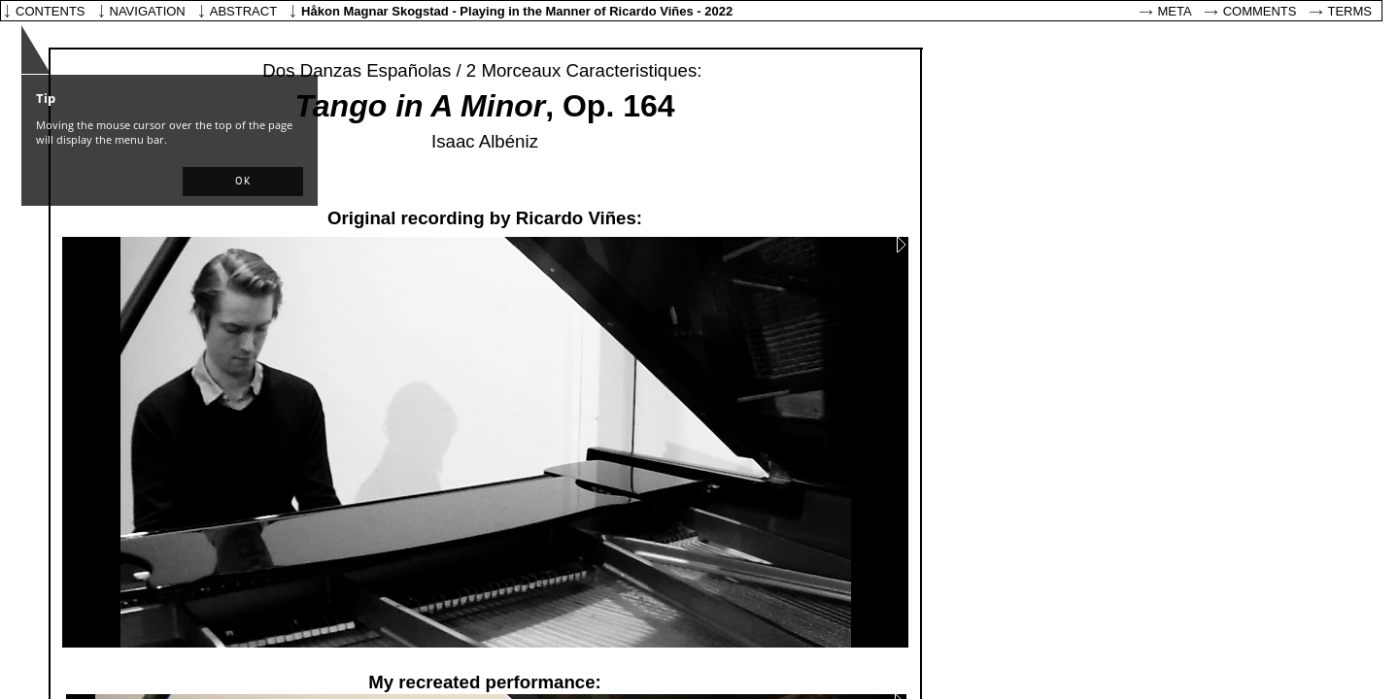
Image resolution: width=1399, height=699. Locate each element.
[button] (243, 181)
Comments (1260, 11)
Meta (1175, 11)
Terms (1350, 11)
